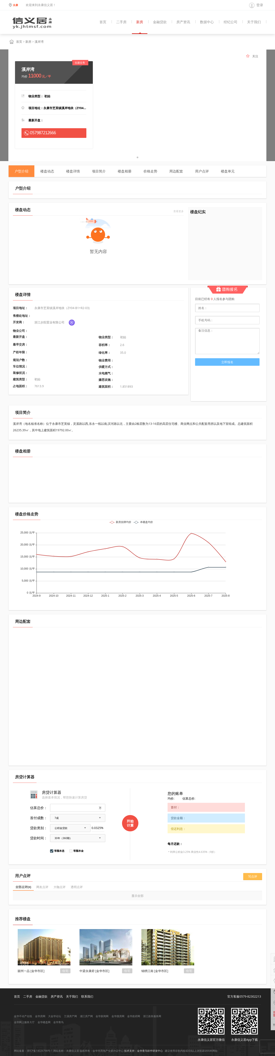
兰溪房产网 (70, 1016)
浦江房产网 (86, 1016)
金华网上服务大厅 (24, 1022)
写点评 (252, 876)
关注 (255, 56)
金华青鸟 (58, 1022)
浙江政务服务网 (152, 1016)
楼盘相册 (124, 171)
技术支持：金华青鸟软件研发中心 (143, 1051)
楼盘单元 (228, 171)
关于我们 (254, 22)
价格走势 (150, 171)
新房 (139, 22)
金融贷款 (160, 22)
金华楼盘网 (44, 1022)
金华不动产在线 (23, 1016)
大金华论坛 (54, 1016)
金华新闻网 (102, 1016)
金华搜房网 (118, 1016)
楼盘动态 (47, 171)
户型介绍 (21, 171)
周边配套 (176, 171)
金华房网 (40, 1016)
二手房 (121, 22)
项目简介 (99, 171)
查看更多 (178, 211)
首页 (102, 22)
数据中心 (207, 22)
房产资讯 (183, 22)
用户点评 (202, 171)
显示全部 (137, 896)
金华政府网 (133, 1016)
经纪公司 (230, 22)
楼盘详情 (73, 171)
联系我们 (87, 996)
